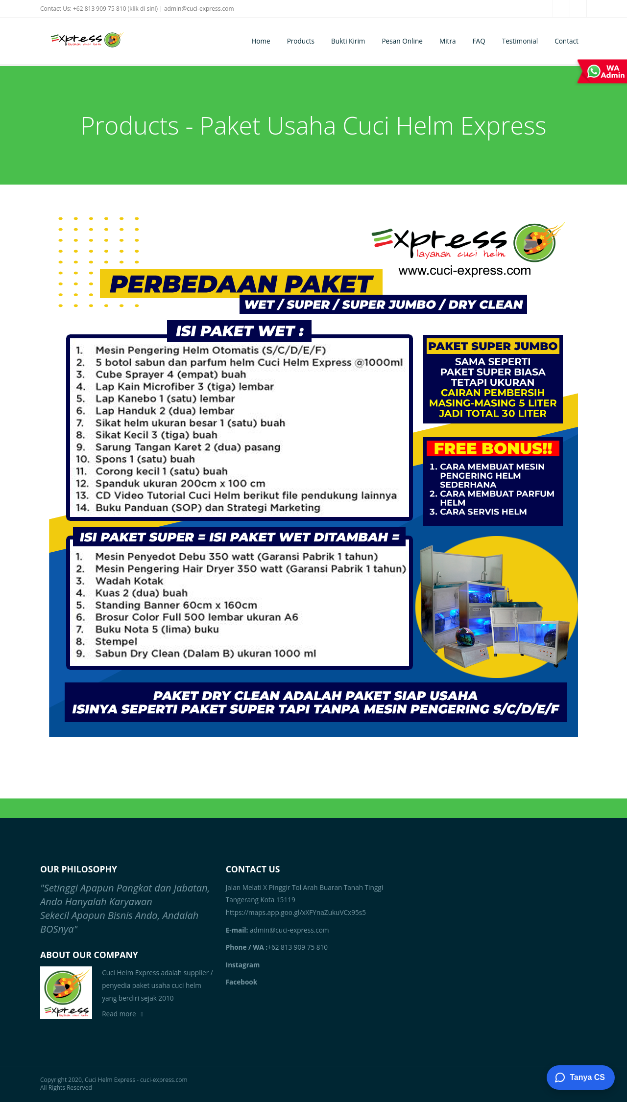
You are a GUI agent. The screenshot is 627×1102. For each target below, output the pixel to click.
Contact (567, 41)
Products (300, 41)
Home (260, 41)
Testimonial (520, 41)
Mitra (447, 41)
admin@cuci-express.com (199, 8)
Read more (119, 1013)
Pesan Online (402, 41)
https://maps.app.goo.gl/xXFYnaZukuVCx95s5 (296, 912)
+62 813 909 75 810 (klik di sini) (115, 8)
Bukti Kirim (348, 41)
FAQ (479, 41)
